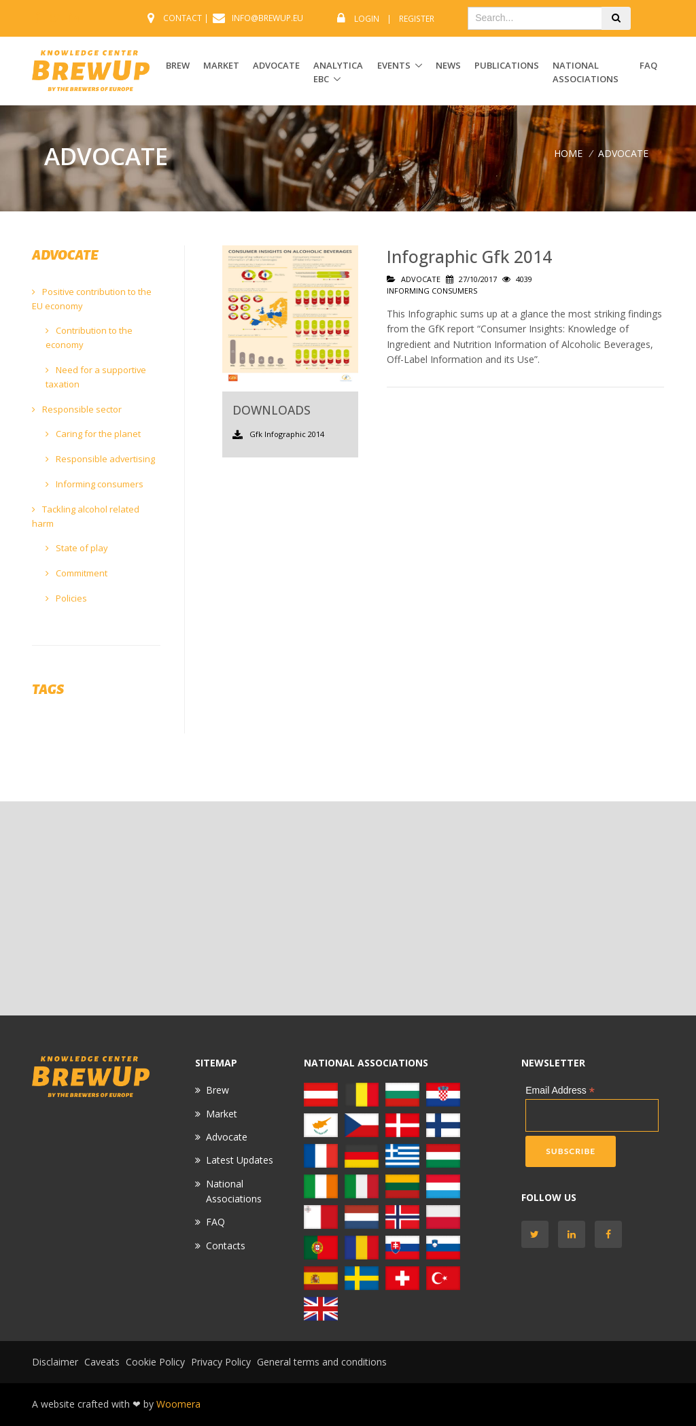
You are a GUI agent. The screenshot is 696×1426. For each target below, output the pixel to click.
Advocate (226, 1136)
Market (221, 1113)
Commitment (76, 573)
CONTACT (182, 18)
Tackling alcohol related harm (85, 516)
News (448, 65)
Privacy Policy (221, 1361)
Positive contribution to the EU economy (92, 298)
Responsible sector (77, 409)
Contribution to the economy (89, 337)
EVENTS (394, 65)
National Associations (586, 72)
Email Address (560, 1090)
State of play (77, 548)
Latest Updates (239, 1159)
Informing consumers (94, 484)
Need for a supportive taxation (96, 377)
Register (416, 18)
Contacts (225, 1245)
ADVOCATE (276, 65)
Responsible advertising (100, 459)
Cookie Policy (155, 1361)
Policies (66, 598)
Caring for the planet (93, 434)
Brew (217, 1089)
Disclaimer (55, 1361)
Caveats (102, 1361)
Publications (506, 65)
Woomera (178, 1403)
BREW (178, 65)
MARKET (221, 65)
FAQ (648, 65)
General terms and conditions (322, 1361)
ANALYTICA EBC (338, 72)
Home (568, 153)
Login (366, 18)
